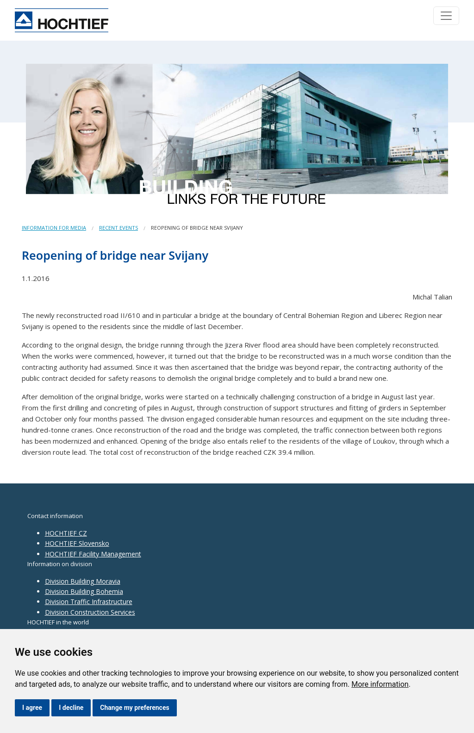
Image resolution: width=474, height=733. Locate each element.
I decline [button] (71, 707)
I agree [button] (32, 707)
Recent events (118, 227)
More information (379, 684)
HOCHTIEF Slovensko (77, 543)
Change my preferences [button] (134, 707)
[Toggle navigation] (446, 15)
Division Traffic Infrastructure (88, 601)
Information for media (54, 227)
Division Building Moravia (82, 581)
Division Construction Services (90, 612)
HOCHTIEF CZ (66, 533)
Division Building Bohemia (84, 591)
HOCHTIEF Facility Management (93, 554)
